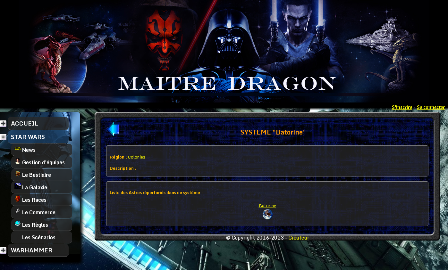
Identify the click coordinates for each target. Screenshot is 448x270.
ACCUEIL (24, 123)
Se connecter (431, 107)
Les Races (30, 199)
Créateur (298, 237)
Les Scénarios (34, 237)
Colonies (136, 156)
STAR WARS (28, 137)
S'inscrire (402, 107)
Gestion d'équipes (39, 162)
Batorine (267, 205)
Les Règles (31, 224)
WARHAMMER (31, 250)
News (25, 149)
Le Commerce (34, 212)
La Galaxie (30, 187)
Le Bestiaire (32, 174)
